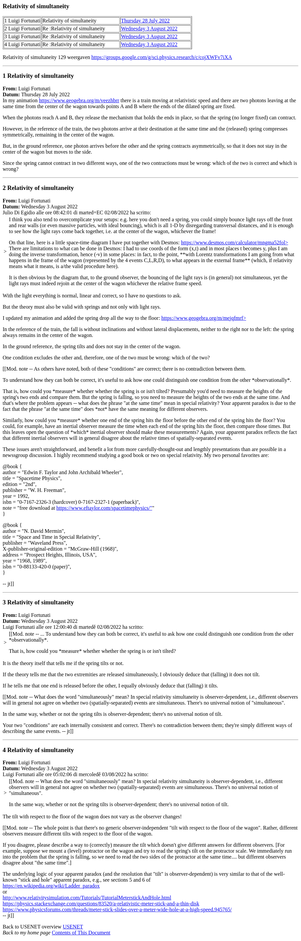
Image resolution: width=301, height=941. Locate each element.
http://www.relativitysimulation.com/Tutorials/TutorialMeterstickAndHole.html (87, 897)
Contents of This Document (81, 932)
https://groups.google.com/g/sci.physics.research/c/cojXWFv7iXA (162, 57)
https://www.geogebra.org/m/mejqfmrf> (203, 318)
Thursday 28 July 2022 (145, 20)
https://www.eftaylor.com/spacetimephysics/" (104, 508)
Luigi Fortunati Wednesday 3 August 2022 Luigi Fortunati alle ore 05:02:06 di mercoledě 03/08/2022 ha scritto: (150, 806)
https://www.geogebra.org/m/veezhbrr (79, 100)
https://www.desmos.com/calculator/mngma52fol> (234, 242)
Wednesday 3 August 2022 (149, 28)
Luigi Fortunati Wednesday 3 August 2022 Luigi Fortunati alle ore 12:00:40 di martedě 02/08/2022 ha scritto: (150, 669)
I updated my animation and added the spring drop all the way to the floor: (82, 318)
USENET (73, 926)
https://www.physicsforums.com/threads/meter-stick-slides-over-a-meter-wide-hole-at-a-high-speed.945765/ (117, 909)
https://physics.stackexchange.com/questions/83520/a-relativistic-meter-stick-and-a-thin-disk (101, 903)
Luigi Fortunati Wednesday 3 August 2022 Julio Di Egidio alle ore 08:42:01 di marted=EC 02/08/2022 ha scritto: (150, 247)
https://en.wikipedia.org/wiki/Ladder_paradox (51, 886)
